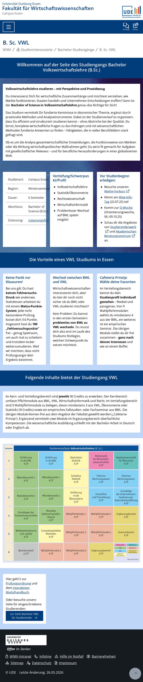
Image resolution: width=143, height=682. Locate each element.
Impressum (66, 663)
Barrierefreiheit (101, 656)
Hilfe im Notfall (69, 656)
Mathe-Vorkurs (114, 191)
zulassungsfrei (38, 220)
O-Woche (126, 208)
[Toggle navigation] (9, 27)
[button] (135, 27)
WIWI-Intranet (18, 656)
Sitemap (14, 663)
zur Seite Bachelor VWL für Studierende (24, 615)
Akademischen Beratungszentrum (120, 233)
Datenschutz (39, 663)
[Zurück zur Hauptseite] (131, 12)
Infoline (42, 656)
